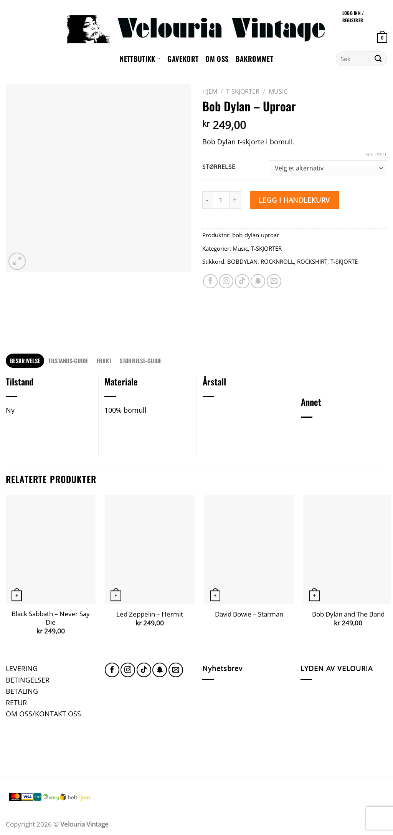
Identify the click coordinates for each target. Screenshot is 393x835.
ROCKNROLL (277, 261)
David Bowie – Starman (249, 614)
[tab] (25, 361)
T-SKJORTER (242, 91)
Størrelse (218, 167)
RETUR (16, 702)
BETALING (22, 691)
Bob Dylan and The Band (348, 614)
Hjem (209, 91)
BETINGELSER (28, 680)
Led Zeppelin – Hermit (149, 614)
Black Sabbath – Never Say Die (51, 618)
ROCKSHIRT (312, 261)
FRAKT (104, 360)
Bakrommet (254, 58)
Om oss (216, 58)
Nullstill (376, 154)
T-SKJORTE (344, 261)
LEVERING (22, 668)
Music (278, 91)
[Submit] (378, 58)
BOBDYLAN (242, 261)
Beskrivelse (25, 360)
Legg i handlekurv (294, 200)
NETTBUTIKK (140, 58)
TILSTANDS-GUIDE (68, 360)
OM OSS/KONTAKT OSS (43, 713)
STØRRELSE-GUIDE (140, 360)
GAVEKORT (182, 58)
